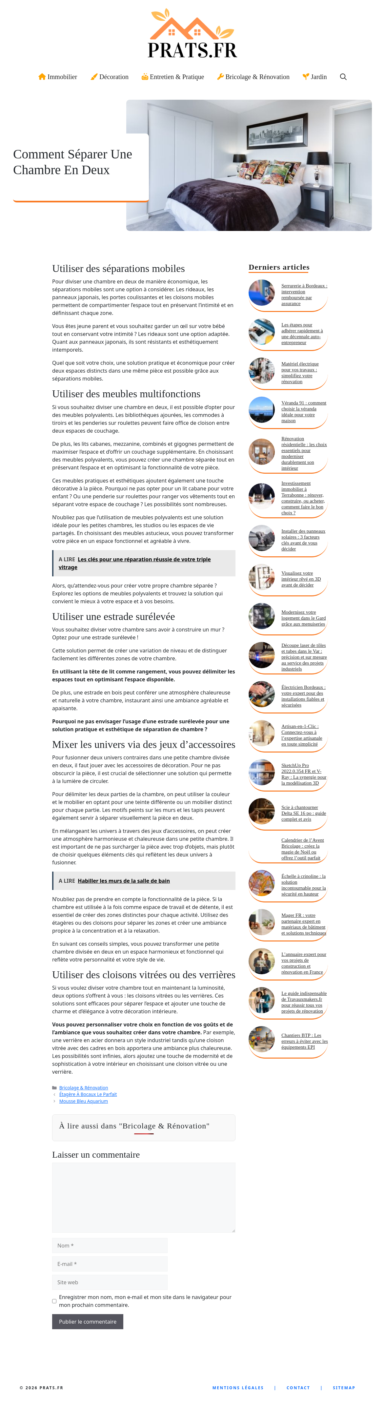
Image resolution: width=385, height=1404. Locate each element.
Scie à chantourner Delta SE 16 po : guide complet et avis (303, 813)
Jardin (315, 76)
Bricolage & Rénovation (253, 76)
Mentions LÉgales (238, 1388)
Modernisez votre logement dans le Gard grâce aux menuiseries (303, 618)
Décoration (109, 76)
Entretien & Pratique (173, 76)
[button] (343, 77)
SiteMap (344, 1388)
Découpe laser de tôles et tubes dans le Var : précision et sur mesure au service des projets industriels (304, 657)
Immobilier (57, 76)
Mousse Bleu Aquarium (83, 1101)
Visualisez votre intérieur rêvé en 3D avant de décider (301, 579)
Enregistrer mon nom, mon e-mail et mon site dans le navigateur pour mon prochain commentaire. (145, 1301)
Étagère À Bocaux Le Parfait (88, 1094)
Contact (298, 1388)
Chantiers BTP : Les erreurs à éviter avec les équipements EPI (304, 1041)
